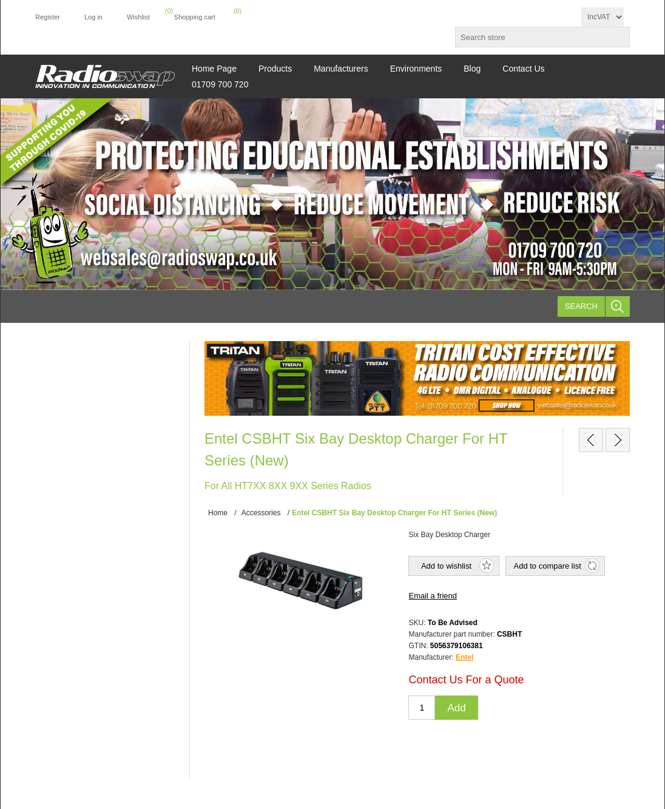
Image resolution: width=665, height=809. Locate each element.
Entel (464, 657)
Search (581, 306)
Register (47, 17)
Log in (93, 17)
